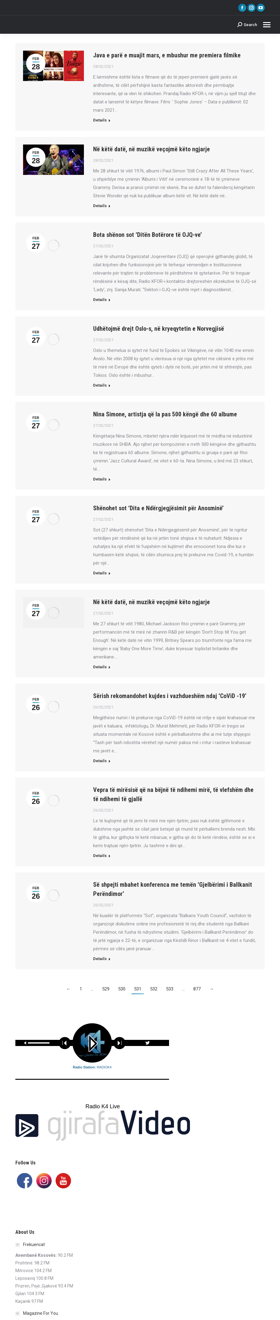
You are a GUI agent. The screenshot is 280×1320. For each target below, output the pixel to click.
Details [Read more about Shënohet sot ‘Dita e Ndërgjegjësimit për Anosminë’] (100, 573)
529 (105, 989)
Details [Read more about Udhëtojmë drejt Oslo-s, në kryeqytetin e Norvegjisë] (100, 385)
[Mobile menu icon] (266, 24)
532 (153, 989)
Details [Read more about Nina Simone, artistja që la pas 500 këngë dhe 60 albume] (100, 479)
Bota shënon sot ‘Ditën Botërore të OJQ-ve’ (147, 234)
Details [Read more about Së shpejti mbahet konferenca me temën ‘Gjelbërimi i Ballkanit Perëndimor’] (100, 958)
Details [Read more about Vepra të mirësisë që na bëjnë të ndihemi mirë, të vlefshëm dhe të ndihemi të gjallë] (100, 855)
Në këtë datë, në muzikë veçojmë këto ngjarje (151, 149)
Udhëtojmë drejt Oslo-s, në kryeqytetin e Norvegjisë (158, 328)
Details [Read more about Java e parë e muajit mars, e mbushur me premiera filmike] (100, 120)
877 (197, 989)
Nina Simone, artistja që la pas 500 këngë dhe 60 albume (165, 414)
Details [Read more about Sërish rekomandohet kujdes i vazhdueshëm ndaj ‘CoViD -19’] (100, 760)
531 (137, 989)
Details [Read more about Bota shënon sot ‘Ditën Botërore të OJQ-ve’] (100, 299)
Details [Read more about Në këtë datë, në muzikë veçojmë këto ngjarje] (100, 205)
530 (121, 989)
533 (169, 989)
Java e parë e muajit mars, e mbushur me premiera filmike (167, 55)
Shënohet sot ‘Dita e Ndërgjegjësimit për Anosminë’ (158, 508)
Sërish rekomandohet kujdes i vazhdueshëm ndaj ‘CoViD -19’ (169, 696)
